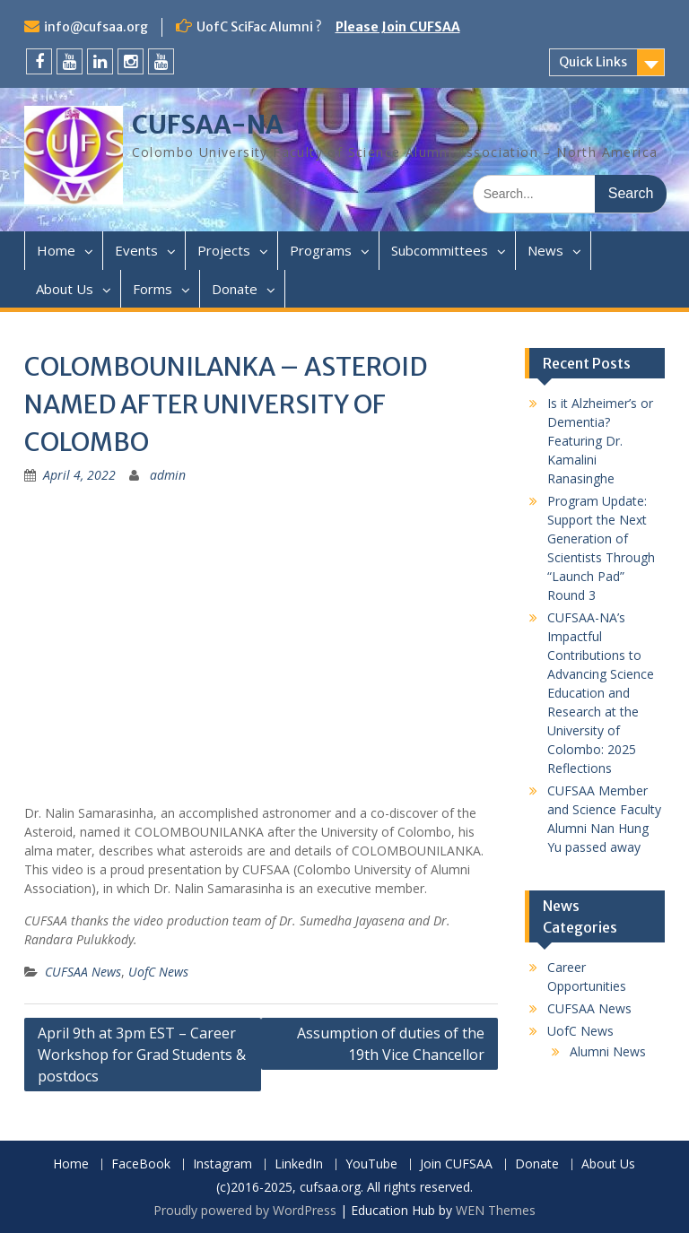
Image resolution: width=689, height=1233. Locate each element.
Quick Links (593, 62)
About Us (64, 289)
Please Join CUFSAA (398, 27)
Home (56, 250)
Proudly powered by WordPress (244, 1210)
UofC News (158, 971)
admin (168, 474)
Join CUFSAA (456, 1164)
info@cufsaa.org (96, 27)
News (545, 250)
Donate (234, 289)
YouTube (371, 1164)
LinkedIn (299, 1164)
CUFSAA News (83, 971)
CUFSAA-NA (207, 125)
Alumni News (608, 1051)
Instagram (222, 1164)
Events (136, 250)
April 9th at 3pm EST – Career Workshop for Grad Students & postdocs (142, 1054)
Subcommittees (439, 250)
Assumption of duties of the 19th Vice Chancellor (390, 1043)
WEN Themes (496, 1210)
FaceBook (140, 1164)
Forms (152, 289)
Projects (223, 250)
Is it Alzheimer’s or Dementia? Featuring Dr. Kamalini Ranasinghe (600, 441)
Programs (321, 250)
